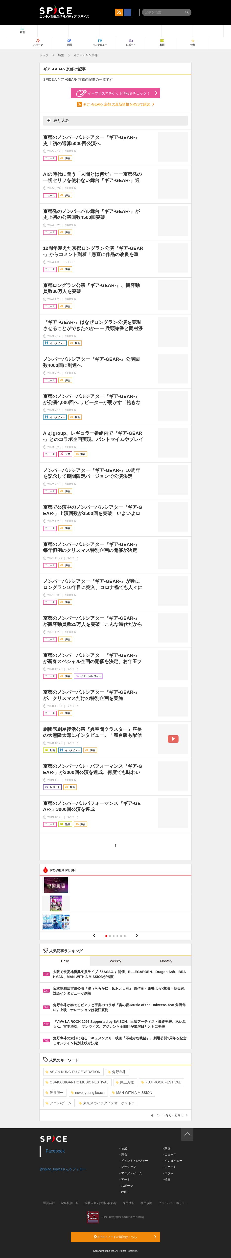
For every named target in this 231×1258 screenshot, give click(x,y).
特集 (61, 55)
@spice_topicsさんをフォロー (63, 1169)
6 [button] (125, 936)
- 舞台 (123, 1154)
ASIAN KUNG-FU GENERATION (73, 1072)
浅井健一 (55, 1093)
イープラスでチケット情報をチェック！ (113, 93)
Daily (65, 961)
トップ (44, 55)
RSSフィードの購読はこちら (125, 1237)
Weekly (115, 961)
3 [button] (114, 936)
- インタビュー (172, 1160)
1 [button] (106, 936)
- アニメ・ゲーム (130, 1173)
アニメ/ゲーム (58, 1103)
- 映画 (123, 1192)
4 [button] (117, 936)
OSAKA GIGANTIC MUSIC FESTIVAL (77, 1082)
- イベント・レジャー (133, 1160)
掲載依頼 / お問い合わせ (101, 1203)
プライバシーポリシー (173, 1203)
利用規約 (146, 1203)
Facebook (55, 1151)
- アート (124, 1179)
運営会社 (49, 1203)
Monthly (166, 961)
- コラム (167, 1173)
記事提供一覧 (70, 1203)
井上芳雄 (125, 1082)
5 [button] (121, 936)
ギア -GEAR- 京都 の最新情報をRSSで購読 (117, 104)
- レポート (169, 1167)
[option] (115, 904)
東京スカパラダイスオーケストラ (107, 1103)
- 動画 (166, 1148)
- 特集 (166, 1179)
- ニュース (169, 1154)
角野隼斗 (117, 1072)
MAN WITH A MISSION (132, 1093)
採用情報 (129, 1203)
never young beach (88, 1093)
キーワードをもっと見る (169, 1115)
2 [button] (110, 936)
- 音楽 (123, 1148)
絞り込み (57, 120)
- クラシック (127, 1167)
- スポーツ (126, 1185)
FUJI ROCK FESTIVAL (161, 1082)
